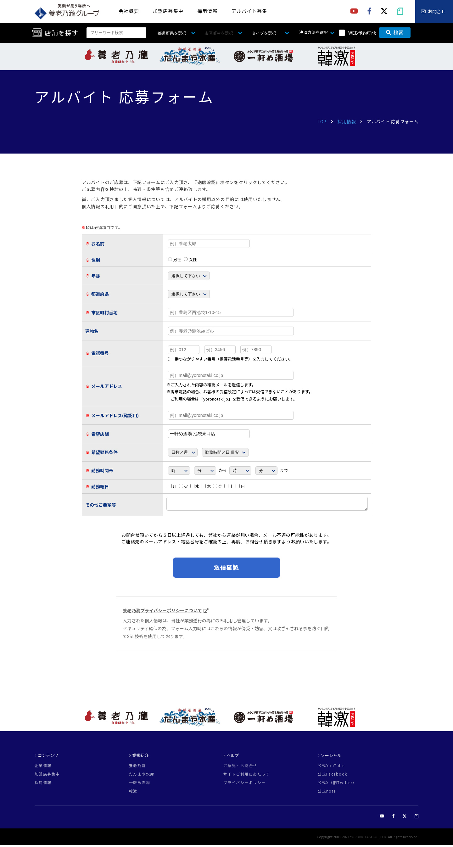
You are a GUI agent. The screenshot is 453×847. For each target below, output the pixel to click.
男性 (174, 259)
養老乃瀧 (137, 767)
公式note (327, 793)
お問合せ (436, 11)
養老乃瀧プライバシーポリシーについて (162, 612)
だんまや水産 (141, 776)
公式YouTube (331, 767)
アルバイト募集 (249, 11)
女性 (190, 259)
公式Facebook (332, 776)
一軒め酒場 (139, 784)
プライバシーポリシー (244, 784)
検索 (395, 32)
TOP (322, 121)
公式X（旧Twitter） (337, 784)
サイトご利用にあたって (246, 776)
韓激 (133, 793)
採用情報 (207, 11)
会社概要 (129, 11)
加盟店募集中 (168, 11)
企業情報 (43, 767)
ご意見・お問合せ (240, 767)
